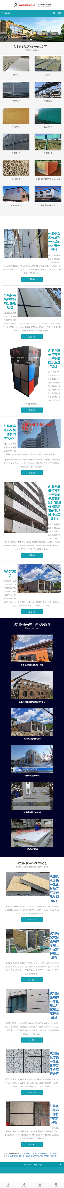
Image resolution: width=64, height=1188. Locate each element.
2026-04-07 (32, 1093)
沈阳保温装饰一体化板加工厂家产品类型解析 (54, 889)
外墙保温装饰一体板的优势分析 (54, 1114)
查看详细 (32, 279)
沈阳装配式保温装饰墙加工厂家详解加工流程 (54, 945)
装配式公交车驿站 (32, 775)
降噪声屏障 (16, 101)
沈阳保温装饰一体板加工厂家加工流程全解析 (54, 1005)
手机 (40, 1184)
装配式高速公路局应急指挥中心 (32, 702)
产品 (24, 1184)
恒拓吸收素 (16, 179)
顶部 (56, 1184)
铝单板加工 (14, 1156)
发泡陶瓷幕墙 (16, 205)
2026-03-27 (32, 1145)
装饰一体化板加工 (31, 1154)
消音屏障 (16, 127)
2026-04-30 (32, 980)
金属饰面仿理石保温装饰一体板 (48, 179)
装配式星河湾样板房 (32, 739)
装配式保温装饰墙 (48, 205)
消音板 (48, 75)
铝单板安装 (42, 1154)
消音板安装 (48, 101)
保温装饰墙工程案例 (32, 812)
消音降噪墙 (16, 153)
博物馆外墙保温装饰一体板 (32, 665)
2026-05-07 (32, 920)
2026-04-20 (32, 1040)
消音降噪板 (48, 153)
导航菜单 (6, 13)
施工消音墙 (48, 127)
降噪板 (16, 75)
